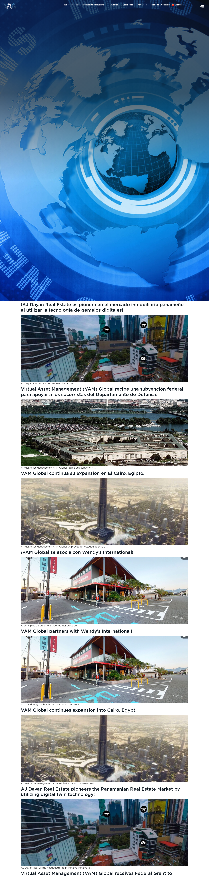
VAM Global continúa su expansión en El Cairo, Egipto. (82, 473)
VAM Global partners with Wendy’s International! (76, 631)
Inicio (66, 5)
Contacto (165, 5)
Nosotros (75, 5)
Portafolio (143, 5)
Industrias (115, 5)
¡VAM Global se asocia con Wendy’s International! (77, 552)
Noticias (155, 5)
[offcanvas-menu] (202, 6)
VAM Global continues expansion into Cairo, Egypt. (78, 710)
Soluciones (129, 5)
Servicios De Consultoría (94, 5)
